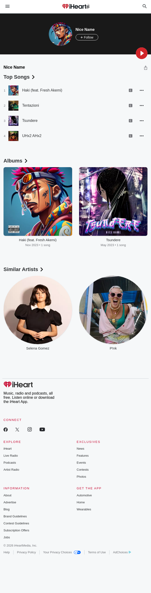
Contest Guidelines (16, 523)
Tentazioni (30, 105)
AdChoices (122, 552)
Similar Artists (24, 269)
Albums (16, 161)
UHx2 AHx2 (32, 136)
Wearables (84, 509)
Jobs (7, 537)
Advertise (10, 502)
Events (81, 462)
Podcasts (10, 462)
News (80, 448)
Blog (7, 509)
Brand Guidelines (15, 516)
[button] (141, 53)
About (7, 495)
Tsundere (30, 121)
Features (83, 455)
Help (7, 552)
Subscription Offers (16, 530)
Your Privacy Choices (62, 552)
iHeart (8, 448)
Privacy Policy (26, 552)
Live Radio (11, 455)
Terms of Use (97, 552)
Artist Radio (11, 469)
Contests (83, 469)
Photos (81, 476)
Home (81, 502)
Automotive (84, 495)
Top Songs (20, 77)
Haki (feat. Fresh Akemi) (42, 90)
